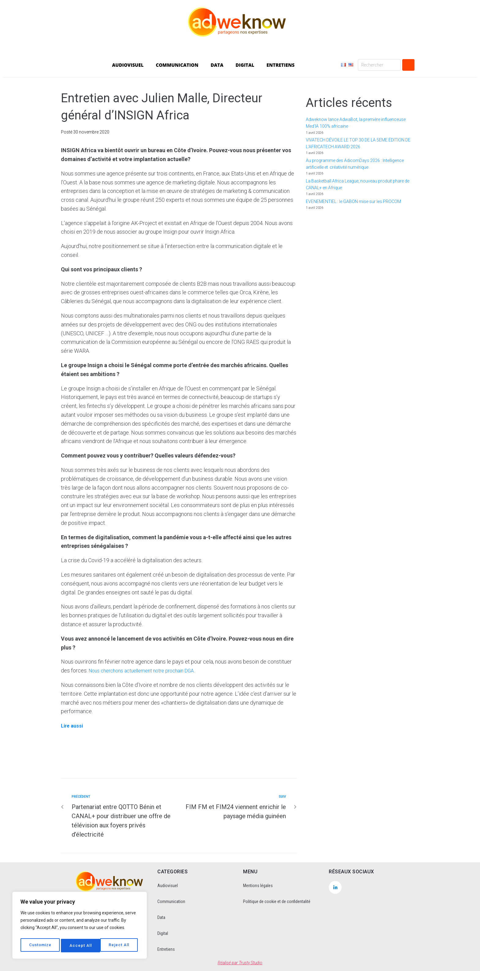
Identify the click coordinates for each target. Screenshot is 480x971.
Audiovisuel (167, 885)
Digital (162, 933)
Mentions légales (258, 885)
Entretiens (166, 949)
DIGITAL (245, 65)
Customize (40, 945)
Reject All (80, 945)
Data (161, 917)
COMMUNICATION (177, 65)
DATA (217, 65)
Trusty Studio (250, 962)
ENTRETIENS (280, 65)
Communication (171, 901)
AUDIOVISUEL (128, 65)
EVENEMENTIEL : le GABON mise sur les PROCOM (353, 201)
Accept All (119, 945)
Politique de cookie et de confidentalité (276, 901)
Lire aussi (73, 725)
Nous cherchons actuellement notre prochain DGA (148, 670)
